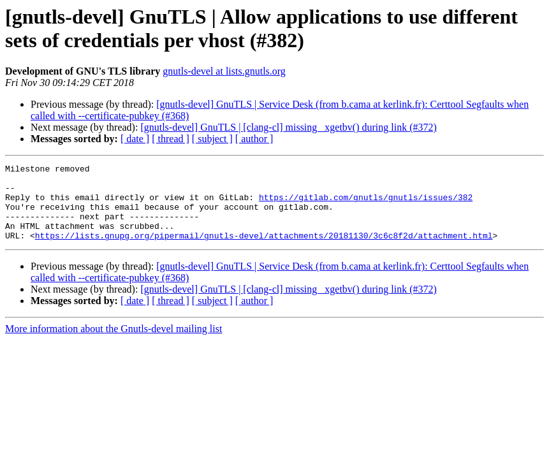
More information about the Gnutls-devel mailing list (113, 344)
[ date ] (135, 138)
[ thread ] (170, 138)
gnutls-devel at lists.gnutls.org (224, 71)
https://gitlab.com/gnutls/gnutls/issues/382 (365, 204)
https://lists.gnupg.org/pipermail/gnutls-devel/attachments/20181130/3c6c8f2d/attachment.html (264, 250)
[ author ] (254, 138)
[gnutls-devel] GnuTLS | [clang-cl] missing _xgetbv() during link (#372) (288, 127)
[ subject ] (212, 138)
